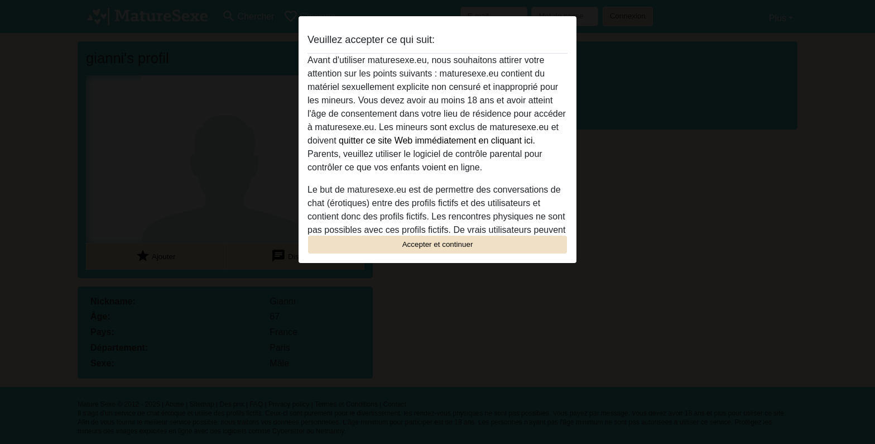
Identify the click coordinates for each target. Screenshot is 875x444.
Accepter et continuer (437, 244)
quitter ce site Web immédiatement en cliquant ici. (437, 140)
